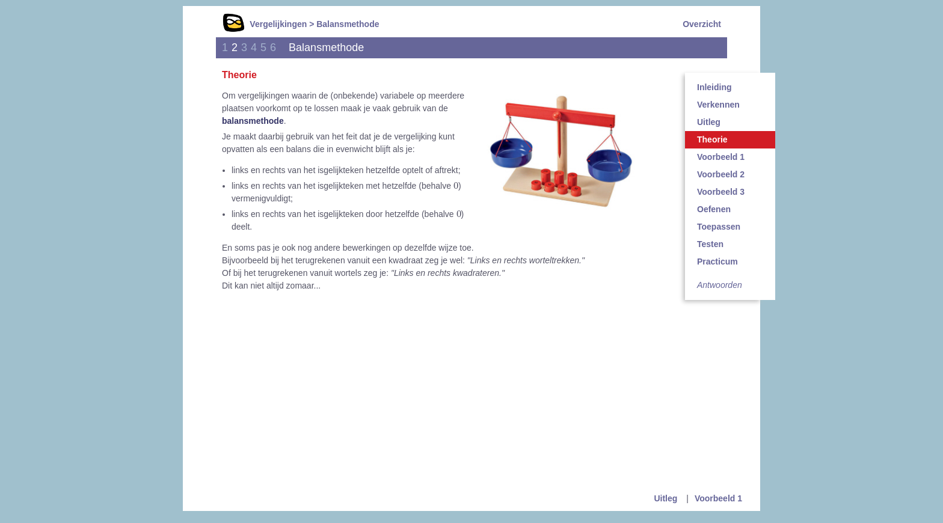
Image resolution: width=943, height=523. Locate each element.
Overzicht (702, 24)
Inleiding (714, 87)
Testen (710, 244)
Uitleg (708, 122)
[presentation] (455, 185)
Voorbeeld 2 (721, 174)
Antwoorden (719, 285)
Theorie (712, 139)
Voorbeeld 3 (721, 192)
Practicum (717, 261)
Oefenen (714, 209)
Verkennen (718, 104)
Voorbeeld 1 (721, 157)
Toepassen (718, 226)
